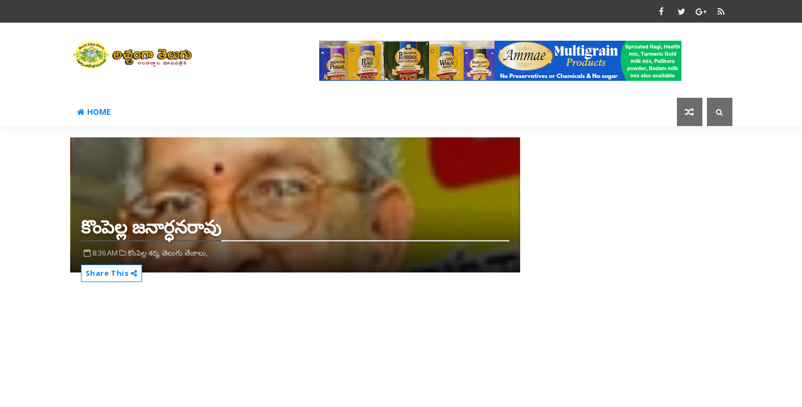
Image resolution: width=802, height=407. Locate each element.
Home (94, 111)
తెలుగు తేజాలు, (185, 253)
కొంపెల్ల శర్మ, (144, 253)
